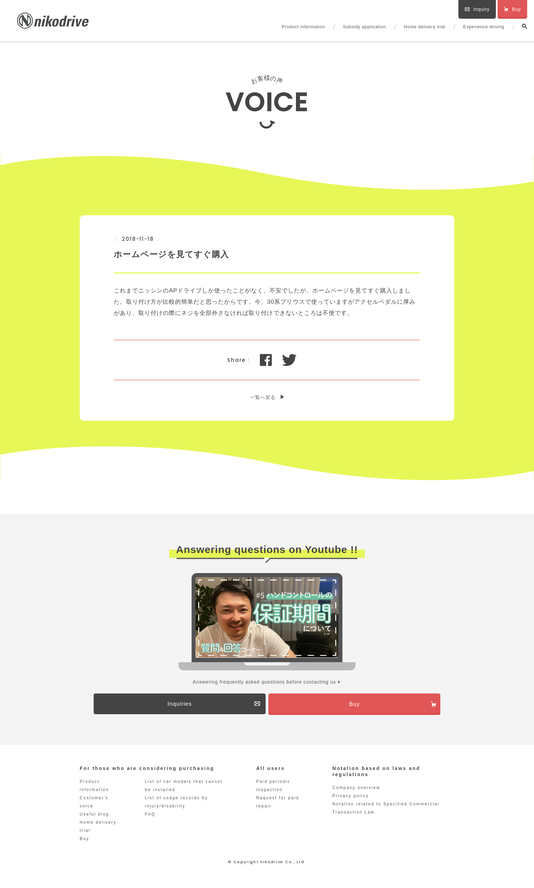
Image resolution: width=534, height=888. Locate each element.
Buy (84, 840)
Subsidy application (364, 26)
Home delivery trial (424, 26)
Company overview (356, 789)
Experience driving (483, 26)
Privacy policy (350, 797)
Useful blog (94, 816)
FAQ (150, 816)
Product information (303, 26)
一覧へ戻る (263, 397)
